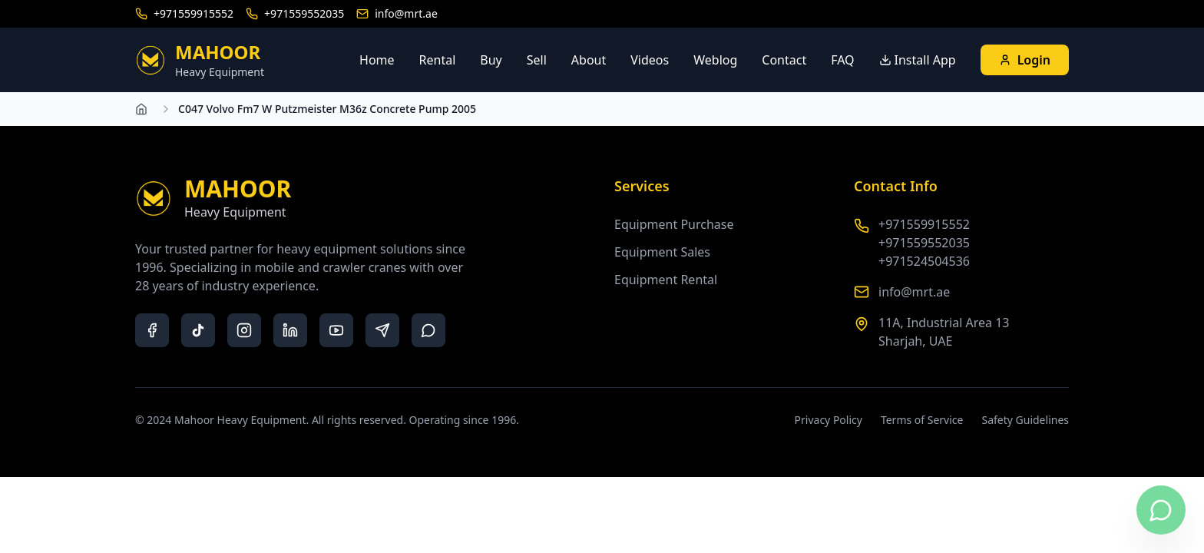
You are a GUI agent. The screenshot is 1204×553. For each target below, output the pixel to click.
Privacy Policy (828, 419)
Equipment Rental (665, 279)
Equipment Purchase (674, 224)
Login (1024, 59)
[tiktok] (198, 330)
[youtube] (336, 330)
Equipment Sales (662, 251)
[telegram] (382, 330)
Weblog (715, 59)
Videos (649, 59)
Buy (490, 59)
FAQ (842, 59)
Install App (917, 59)
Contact (784, 59)
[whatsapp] (428, 330)
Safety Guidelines (1025, 419)
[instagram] (244, 330)
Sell (537, 59)
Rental (437, 59)
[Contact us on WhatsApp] (1161, 510)
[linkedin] (290, 330)
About (588, 59)
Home (377, 59)
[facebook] (152, 330)
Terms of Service (922, 419)
